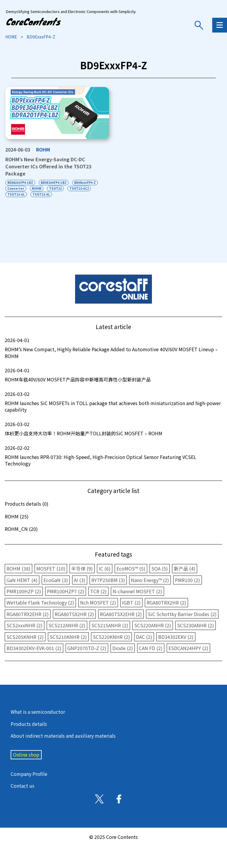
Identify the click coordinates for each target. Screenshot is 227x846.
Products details (29, 723)
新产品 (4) (184, 568)
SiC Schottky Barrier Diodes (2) (182, 614)
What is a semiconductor (38, 711)
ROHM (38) (18, 568)
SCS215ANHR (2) (109, 625)
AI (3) (79, 580)
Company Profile (29, 773)
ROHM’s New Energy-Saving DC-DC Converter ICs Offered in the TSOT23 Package (48, 166)
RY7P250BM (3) (108, 580)
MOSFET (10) (50, 568)
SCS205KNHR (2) (25, 636)
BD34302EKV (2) (176, 636)
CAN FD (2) (151, 648)
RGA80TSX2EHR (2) (121, 614)
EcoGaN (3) (55, 580)
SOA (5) (159, 568)
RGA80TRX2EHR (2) (28, 614)
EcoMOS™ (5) (130, 568)
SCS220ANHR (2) (152, 625)
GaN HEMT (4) (22, 580)
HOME (11, 37)
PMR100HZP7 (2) (65, 591)
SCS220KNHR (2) (111, 636)
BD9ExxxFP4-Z (85, 182)
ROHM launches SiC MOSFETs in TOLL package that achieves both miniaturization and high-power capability (113, 402)
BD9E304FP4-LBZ (54, 182)
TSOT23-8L (41, 194)
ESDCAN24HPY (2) (188, 648)
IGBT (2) (131, 602)
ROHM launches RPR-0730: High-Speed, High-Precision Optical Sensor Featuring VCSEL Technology (113, 455)
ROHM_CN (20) (21, 528)
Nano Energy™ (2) (150, 580)
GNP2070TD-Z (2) (86, 648)
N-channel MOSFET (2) (137, 591)
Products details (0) (26, 503)
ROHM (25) (17, 516)
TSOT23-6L (16, 194)
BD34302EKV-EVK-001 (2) (34, 648)
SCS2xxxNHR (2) (25, 625)
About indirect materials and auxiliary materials (63, 735)
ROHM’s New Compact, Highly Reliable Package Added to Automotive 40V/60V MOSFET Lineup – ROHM (113, 348)
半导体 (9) (82, 568)
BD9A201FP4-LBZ (20, 182)
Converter (15, 188)
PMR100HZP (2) (24, 591)
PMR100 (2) (187, 580)
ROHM (43, 149)
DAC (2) (144, 636)
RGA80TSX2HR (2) (74, 614)
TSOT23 (55, 188)
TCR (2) (98, 591)
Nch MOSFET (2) (98, 602)
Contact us (22, 785)
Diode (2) (122, 648)
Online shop (26, 754)
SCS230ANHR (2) (195, 625)
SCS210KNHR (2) (68, 636)
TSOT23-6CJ (79, 188)
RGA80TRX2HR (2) (166, 602)
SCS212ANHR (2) (66, 625)
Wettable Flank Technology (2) (40, 602)
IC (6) (105, 568)
